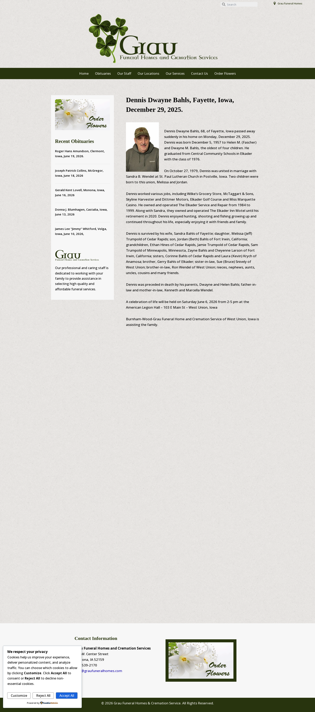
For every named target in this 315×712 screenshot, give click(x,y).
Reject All (43, 695)
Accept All (66, 695)
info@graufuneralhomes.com (98, 670)
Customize (19, 695)
